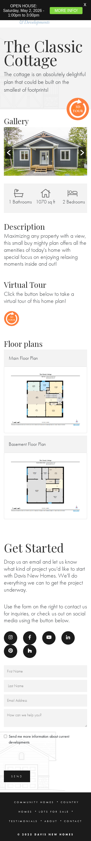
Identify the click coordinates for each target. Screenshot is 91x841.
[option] (45, 148)
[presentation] (41, 755)
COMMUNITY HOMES (34, 799)
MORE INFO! (66, 11)
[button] (8, 150)
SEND (17, 774)
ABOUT (51, 818)
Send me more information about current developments (39, 736)
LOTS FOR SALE (54, 809)
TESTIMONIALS (23, 818)
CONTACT (73, 818)
